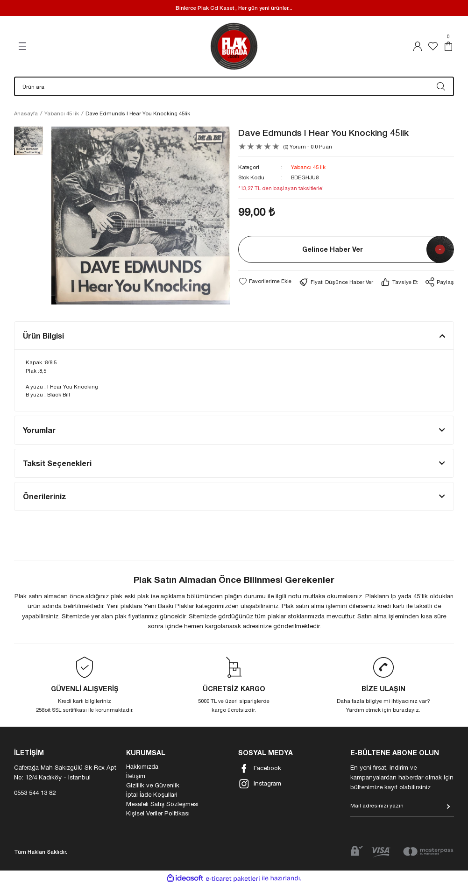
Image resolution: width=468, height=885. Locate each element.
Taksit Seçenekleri (57, 463)
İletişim (135, 775)
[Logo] (234, 46)
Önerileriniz (44, 496)
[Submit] (448, 806)
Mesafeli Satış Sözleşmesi (162, 803)
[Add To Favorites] (264, 281)
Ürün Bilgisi (43, 335)
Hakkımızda (142, 766)
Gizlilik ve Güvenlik (152, 785)
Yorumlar (39, 429)
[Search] (234, 86)
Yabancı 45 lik (308, 167)
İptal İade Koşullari (151, 794)
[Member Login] (417, 46)
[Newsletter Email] (402, 808)
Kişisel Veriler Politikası (158, 813)
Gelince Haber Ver (332, 249)
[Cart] (448, 46)
